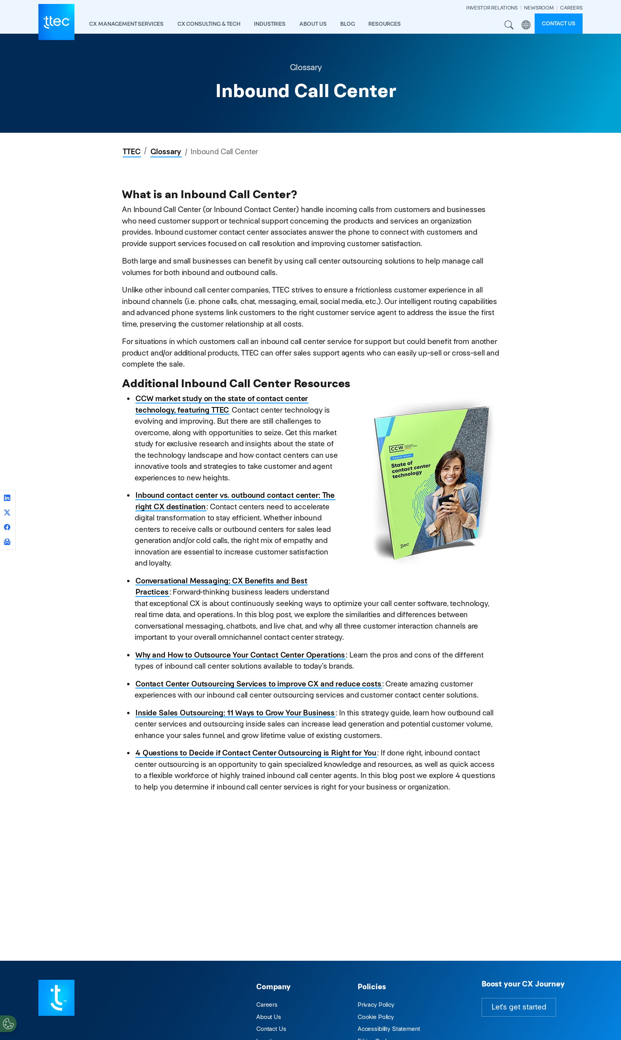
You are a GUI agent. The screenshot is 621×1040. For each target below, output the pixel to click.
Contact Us (271, 1028)
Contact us (558, 23)
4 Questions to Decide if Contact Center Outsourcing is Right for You (255, 753)
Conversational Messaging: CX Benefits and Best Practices (221, 586)
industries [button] (270, 23)
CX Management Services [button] (126, 23)
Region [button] (526, 25)
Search (509, 25)
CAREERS (571, 7)
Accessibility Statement (389, 1028)
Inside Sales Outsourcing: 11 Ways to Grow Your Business (235, 713)
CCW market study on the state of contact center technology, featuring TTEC (221, 404)
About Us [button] (313, 23)
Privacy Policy (376, 1004)
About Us (268, 1017)
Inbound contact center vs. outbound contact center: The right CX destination (235, 501)
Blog (347, 23)
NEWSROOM (539, 7)
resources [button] (384, 23)
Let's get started (518, 1007)
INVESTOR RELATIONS (492, 7)
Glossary (165, 152)
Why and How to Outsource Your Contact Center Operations (240, 655)
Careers (267, 1004)
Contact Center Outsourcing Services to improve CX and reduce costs (258, 684)
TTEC (131, 152)
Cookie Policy (376, 1017)
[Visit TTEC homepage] (56, 997)
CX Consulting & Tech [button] (208, 23)
